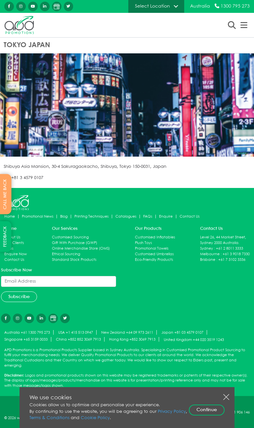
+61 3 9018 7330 (236, 254)
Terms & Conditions (49, 418)
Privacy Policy (172, 412)
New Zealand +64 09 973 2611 (127, 333)
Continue (206, 410)
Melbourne (210, 254)
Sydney (206, 248)
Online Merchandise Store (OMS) (81, 248)
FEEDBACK (5, 236)
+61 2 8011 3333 (229, 248)
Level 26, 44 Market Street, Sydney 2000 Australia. (223, 240)
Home (9, 216)
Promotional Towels (151, 248)
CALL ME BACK (5, 194)
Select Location (152, 6)
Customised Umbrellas (154, 254)
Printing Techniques (91, 216)
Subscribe (19, 296)
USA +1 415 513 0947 (75, 333)
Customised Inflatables (155, 237)
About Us (12, 237)
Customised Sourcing (70, 237)
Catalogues (125, 216)
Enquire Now (15, 254)
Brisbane (207, 259)
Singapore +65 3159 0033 (26, 340)
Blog (63, 216)
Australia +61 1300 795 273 (27, 333)
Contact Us (189, 216)
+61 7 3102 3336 (231, 259)
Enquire (166, 216)
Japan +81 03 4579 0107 (182, 333)
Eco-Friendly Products (154, 259)
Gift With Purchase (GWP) (74, 243)
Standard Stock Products (74, 259)
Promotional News (37, 216)
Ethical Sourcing (66, 254)
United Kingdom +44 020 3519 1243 (194, 340)
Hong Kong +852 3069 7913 (132, 340)
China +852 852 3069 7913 (78, 340)
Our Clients (14, 243)
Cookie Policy (95, 418)
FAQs (147, 216)
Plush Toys (143, 243)
